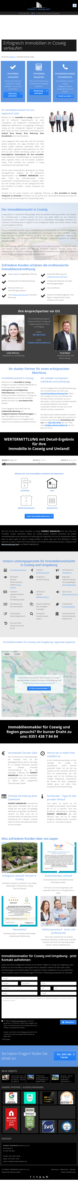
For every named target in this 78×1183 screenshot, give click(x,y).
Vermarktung (66, 576)
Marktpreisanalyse (42, 576)
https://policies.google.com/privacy (41, 686)
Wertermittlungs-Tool (10, 548)
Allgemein (9, 460)
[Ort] (65, 991)
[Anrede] (19, 981)
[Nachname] (29, 986)
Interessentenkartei (69, 588)
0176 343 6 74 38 (13, 1162)
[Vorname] (10, 986)
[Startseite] (39, 6)
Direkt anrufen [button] (64, 96)
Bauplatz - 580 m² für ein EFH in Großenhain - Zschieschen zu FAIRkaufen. (67, 1082)
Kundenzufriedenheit (20, 295)
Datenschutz (64, 1173)
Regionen (12, 57)
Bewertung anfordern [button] (38, 92)
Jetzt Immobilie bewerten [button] (38, 519)
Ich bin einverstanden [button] (38, 692)
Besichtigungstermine (70, 597)
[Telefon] (19, 996)
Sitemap (72, 1173)
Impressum (55, 1173)
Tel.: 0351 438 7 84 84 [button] (64, 1059)
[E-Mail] (58, 996)
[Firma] (58, 986)
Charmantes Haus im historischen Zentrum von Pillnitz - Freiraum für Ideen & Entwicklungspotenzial (18, 1082)
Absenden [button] (70, 1025)
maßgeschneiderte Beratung (57, 277)
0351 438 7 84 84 (25, 13)
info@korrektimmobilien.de (39, 342)
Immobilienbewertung (18, 573)
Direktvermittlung (42, 600)
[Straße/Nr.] (19, 991)
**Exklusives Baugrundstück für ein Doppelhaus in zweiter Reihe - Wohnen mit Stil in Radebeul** (42, 1083)
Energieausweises (68, 610)
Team (16, 274)
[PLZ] (45, 991)
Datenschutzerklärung (19, 1024)
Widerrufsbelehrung (68, 1175)
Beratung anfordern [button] (12, 94)
